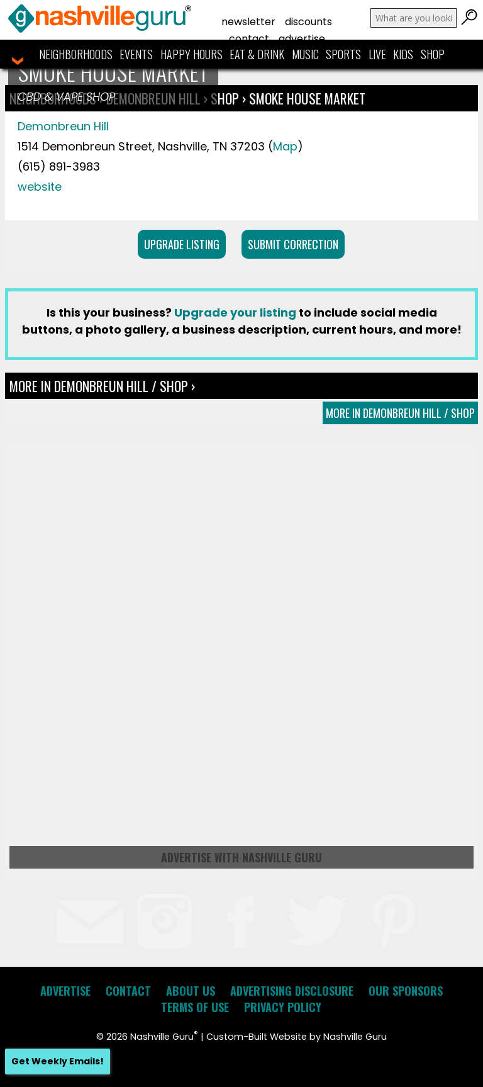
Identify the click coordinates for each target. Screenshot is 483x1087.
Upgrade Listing (181, 244)
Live (377, 54)
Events (136, 54)
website (40, 186)
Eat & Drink (257, 54)
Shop (433, 54)
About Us (190, 991)
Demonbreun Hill (63, 126)
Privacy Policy (282, 1007)
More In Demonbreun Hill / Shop (400, 413)
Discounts (308, 21)
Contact (249, 38)
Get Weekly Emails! (57, 1061)
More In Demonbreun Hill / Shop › (102, 386)
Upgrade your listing (235, 312)
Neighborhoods (76, 54)
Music (305, 54)
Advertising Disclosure (291, 991)
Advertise (302, 38)
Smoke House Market (307, 98)
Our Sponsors (406, 991)
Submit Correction (293, 244)
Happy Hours (191, 54)
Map (285, 146)
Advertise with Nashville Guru (241, 857)
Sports (343, 54)
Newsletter (248, 21)
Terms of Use (195, 1007)
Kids (403, 54)
